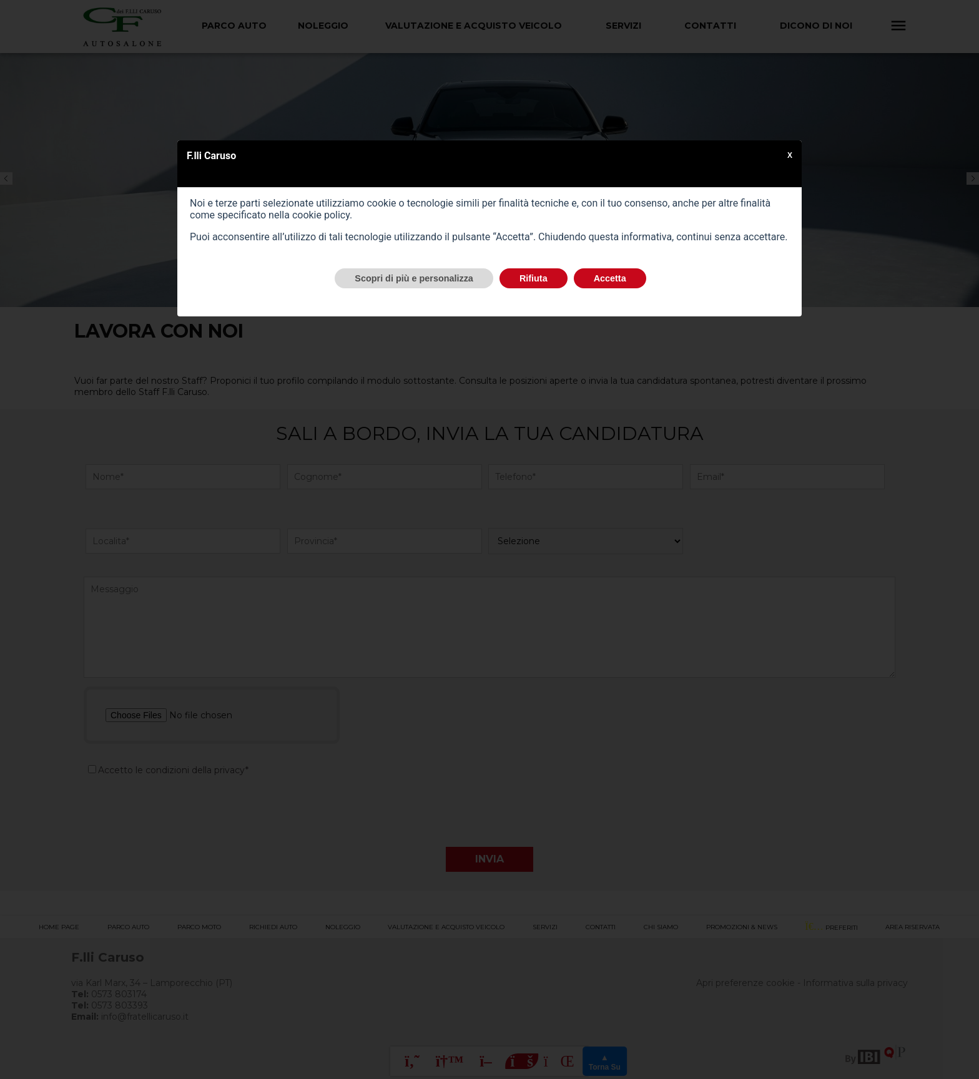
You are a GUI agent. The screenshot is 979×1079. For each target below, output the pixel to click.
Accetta (610, 278)
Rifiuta (533, 278)
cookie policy (321, 215)
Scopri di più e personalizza (414, 278)
